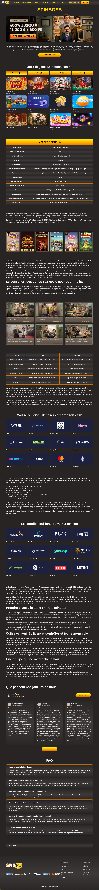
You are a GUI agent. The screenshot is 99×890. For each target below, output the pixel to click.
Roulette (63, 866)
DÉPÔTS (36, 2)
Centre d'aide (86, 862)
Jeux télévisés (65, 875)
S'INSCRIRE (85, 2)
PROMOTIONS (26, 2)
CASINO (16, 2)
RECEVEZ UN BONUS (49, 55)
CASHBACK (54, 2)
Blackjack (64, 869)
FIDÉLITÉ (45, 2)
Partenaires (86, 875)
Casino (63, 877)
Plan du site (86, 869)
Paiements (86, 872)
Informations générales (64, 863)
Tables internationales (67, 872)
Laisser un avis (83, 695)
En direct (38, 73)
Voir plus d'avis (49, 749)
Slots (82, 73)
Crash (61, 73)
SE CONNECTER (74, 2)
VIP (63, 2)
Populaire (16, 73)
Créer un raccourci (85, 866)
